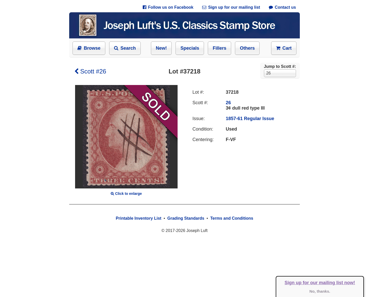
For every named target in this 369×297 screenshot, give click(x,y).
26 (228, 102)
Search (125, 48)
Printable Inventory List (138, 218)
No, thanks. (320, 291)
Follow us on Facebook (168, 7)
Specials (189, 48)
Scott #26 (90, 71)
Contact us (282, 7)
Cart (284, 48)
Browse (88, 48)
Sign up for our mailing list (231, 7)
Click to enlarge (126, 194)
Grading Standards (185, 218)
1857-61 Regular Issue (250, 118)
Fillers (219, 48)
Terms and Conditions (231, 218)
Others (247, 48)
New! (161, 48)
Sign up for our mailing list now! (320, 282)
